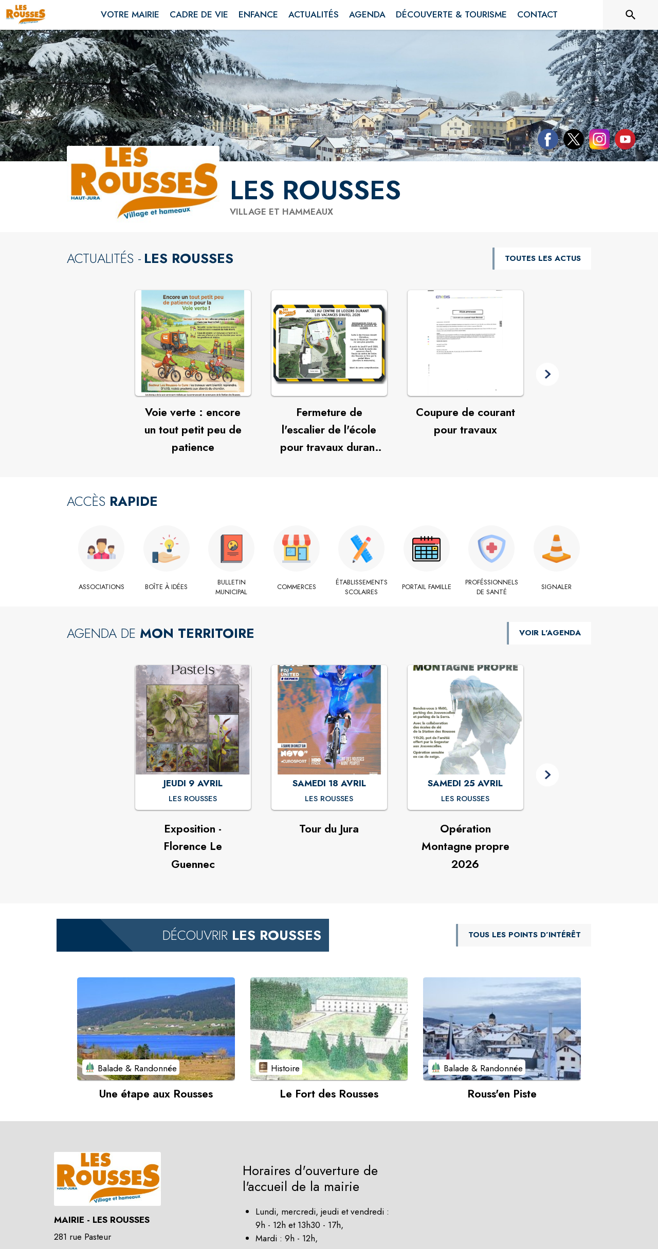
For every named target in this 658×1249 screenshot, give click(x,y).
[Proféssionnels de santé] (492, 587)
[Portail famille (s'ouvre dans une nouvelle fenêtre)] (427, 587)
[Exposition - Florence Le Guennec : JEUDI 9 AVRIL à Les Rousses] (193, 799)
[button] (547, 374)
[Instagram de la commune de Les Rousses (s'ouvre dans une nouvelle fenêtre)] (597, 141)
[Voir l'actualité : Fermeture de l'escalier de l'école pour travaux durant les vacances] (329, 343)
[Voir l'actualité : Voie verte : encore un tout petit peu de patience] (193, 343)
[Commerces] (297, 587)
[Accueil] (25, 15)
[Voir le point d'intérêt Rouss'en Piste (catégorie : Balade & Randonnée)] (502, 1028)
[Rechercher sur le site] (630, 15)
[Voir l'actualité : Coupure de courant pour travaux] (465, 343)
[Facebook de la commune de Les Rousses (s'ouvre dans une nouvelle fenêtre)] (545, 141)
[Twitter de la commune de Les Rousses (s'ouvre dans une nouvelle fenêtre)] (571, 141)
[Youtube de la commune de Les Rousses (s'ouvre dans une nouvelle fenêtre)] (622, 141)
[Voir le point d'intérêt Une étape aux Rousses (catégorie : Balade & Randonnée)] (156, 1028)
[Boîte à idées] (167, 587)
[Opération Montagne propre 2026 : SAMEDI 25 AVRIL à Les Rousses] (465, 799)
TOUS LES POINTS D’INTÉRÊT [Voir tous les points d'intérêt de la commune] (524, 934)
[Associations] (101, 587)
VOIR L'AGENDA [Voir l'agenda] (550, 632)
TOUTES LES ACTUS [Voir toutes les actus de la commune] (543, 258)
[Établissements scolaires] (362, 587)
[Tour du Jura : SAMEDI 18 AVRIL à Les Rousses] (329, 799)
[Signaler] (557, 587)
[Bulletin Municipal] (232, 587)
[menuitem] (130, 13)
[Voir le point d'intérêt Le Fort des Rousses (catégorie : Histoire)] (329, 1028)
